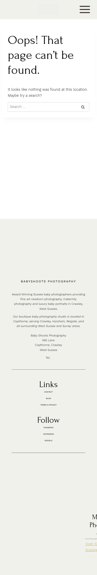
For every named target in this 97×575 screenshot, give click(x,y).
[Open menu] (85, 9)
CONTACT (14, 9)
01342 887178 (52, 294)
